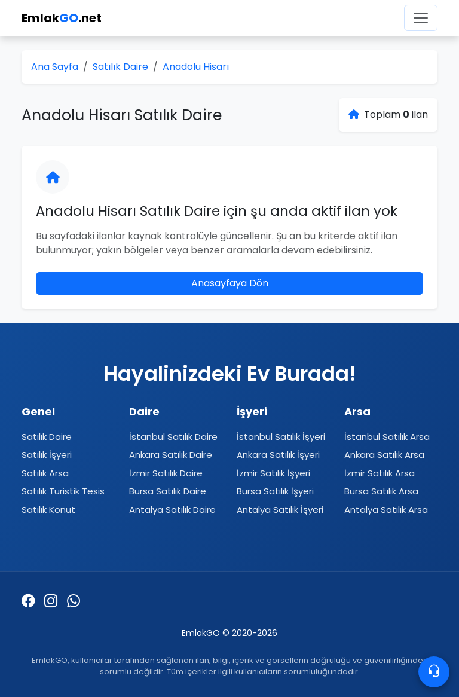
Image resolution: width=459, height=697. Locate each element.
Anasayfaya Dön (229, 283)
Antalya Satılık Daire (172, 509)
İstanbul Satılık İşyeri (281, 436)
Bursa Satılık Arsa (381, 491)
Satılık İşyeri (47, 454)
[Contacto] (433, 671)
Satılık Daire (47, 436)
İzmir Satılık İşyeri (273, 473)
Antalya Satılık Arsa (386, 509)
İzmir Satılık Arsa (379, 473)
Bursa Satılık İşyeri (275, 491)
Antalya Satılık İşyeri (280, 509)
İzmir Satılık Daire (166, 473)
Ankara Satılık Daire (170, 454)
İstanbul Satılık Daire (173, 436)
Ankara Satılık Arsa (384, 454)
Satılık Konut (48, 509)
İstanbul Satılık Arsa (387, 436)
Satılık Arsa (45, 473)
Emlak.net (62, 18)
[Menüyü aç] (420, 18)
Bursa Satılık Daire (167, 491)
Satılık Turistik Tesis (63, 491)
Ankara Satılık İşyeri (278, 454)
